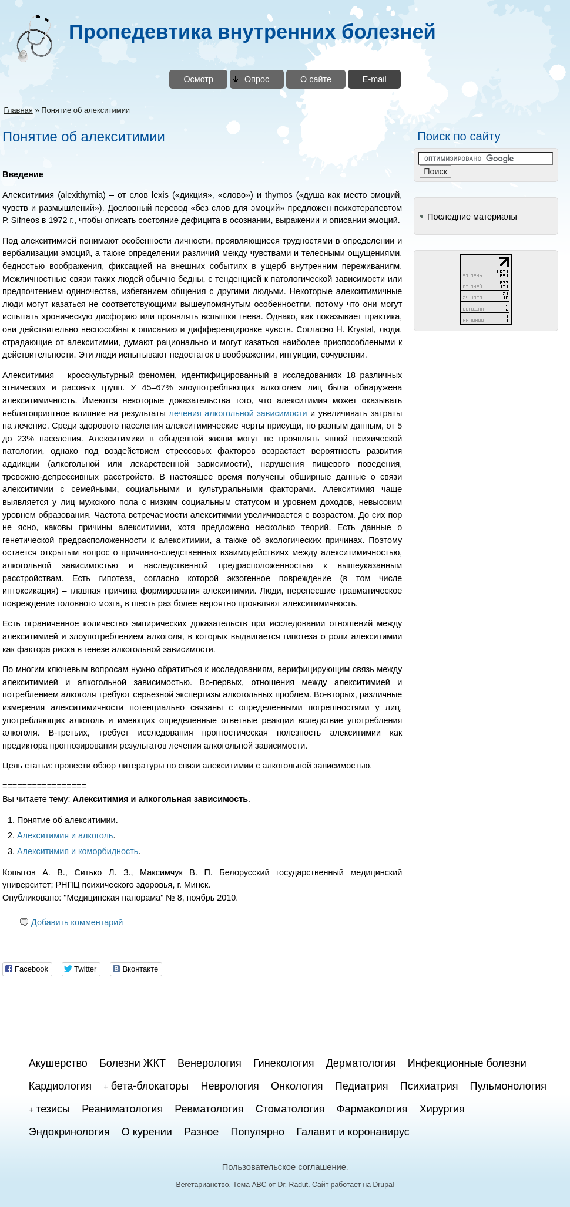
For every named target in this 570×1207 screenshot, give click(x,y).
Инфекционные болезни (467, 1063)
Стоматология (290, 1109)
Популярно (258, 1132)
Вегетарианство (202, 1185)
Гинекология (283, 1063)
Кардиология (60, 1086)
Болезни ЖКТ (132, 1063)
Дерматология (361, 1063)
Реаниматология (122, 1109)
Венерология (209, 1063)
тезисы (53, 1109)
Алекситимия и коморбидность (77, 851)
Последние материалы (472, 216)
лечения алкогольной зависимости (238, 413)
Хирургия (442, 1109)
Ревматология (209, 1109)
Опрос (256, 79)
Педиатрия (361, 1086)
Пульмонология (508, 1086)
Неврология (229, 1086)
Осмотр (198, 79)
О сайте (315, 79)
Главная (18, 110)
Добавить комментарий (77, 922)
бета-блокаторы (150, 1086)
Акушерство (58, 1063)
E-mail (375, 79)
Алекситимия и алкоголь (65, 835)
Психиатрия (429, 1086)
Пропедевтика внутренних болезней (252, 32)
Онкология (297, 1086)
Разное (201, 1132)
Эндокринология (69, 1132)
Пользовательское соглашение (284, 1167)
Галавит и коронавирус (352, 1132)
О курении (147, 1132)
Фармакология (372, 1109)
